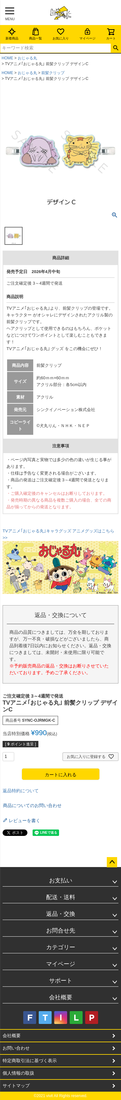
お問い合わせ (16, 1048)
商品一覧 (35, 34)
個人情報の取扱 (18, 1073)
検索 (116, 48)
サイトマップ (16, 1085)
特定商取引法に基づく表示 (30, 1060)
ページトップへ (112, 862)
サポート (60, 980)
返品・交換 (60, 914)
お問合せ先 (60, 930)
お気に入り (61, 34)
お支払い (60, 880)
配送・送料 (60, 897)
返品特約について (21, 790)
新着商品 (11, 34)
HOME (7, 58)
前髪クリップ (53, 73)
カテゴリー (60, 947)
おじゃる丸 (27, 58)
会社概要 (60, 997)
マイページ (87, 34)
